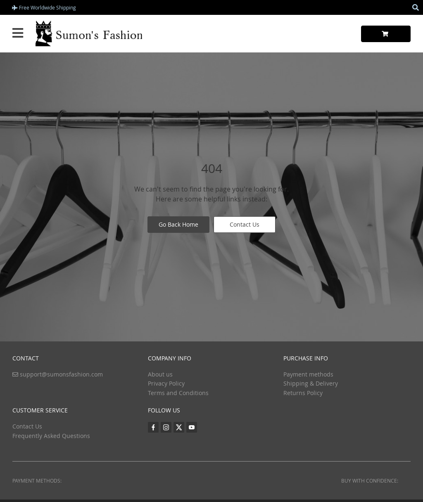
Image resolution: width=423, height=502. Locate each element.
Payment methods (308, 374)
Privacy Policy (166, 383)
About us (160, 374)
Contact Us (244, 224)
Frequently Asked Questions (51, 436)
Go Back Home (178, 224)
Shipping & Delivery (310, 383)
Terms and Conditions (178, 393)
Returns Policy (303, 393)
